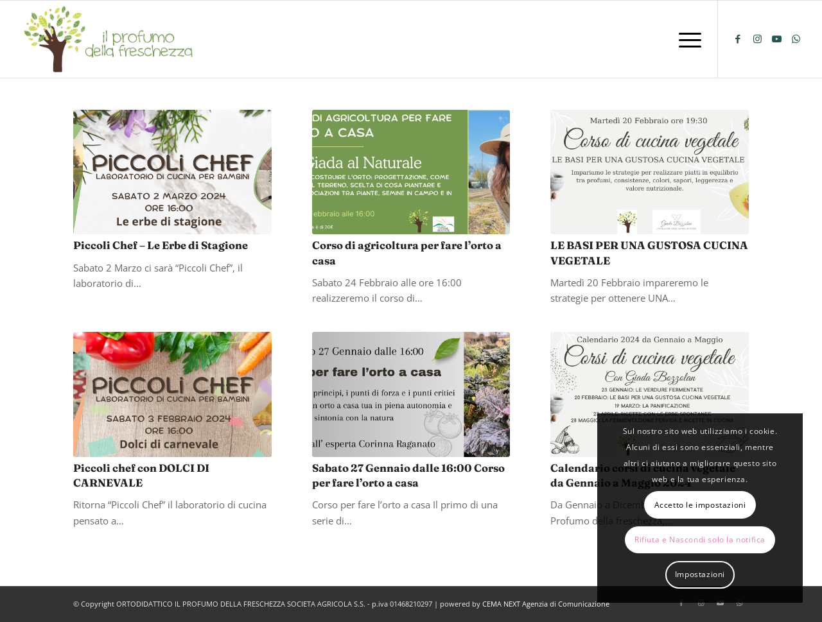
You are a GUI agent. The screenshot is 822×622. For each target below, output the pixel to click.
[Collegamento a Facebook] (738, 38)
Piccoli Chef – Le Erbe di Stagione (160, 245)
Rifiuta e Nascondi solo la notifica (699, 539)
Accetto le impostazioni (700, 504)
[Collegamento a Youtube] (776, 38)
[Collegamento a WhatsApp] (795, 38)
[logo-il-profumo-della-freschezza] (109, 39)
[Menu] (685, 39)
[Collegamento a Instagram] (757, 38)
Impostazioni (700, 574)
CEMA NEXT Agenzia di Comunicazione (545, 604)
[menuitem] (685, 39)
